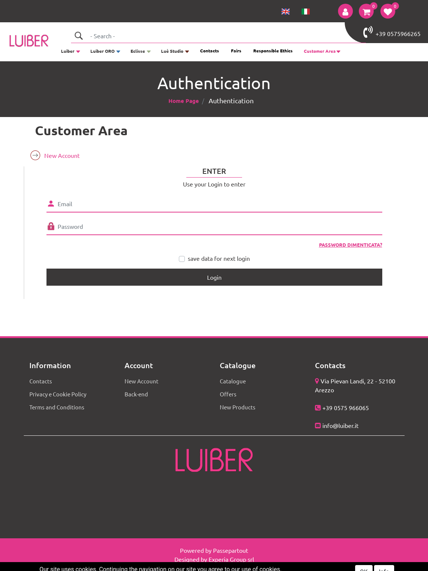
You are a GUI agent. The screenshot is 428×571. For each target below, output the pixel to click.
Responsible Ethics (273, 50)
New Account (62, 155)
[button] (345, 11)
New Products (237, 407)
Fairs (236, 50)
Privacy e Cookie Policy (57, 394)
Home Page (183, 100)
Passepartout (230, 550)
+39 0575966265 (392, 32)
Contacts (209, 50)
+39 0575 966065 (345, 407)
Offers (228, 394)
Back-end (136, 394)
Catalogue (233, 381)
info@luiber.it (340, 425)
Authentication (231, 100)
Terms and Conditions (56, 407)
